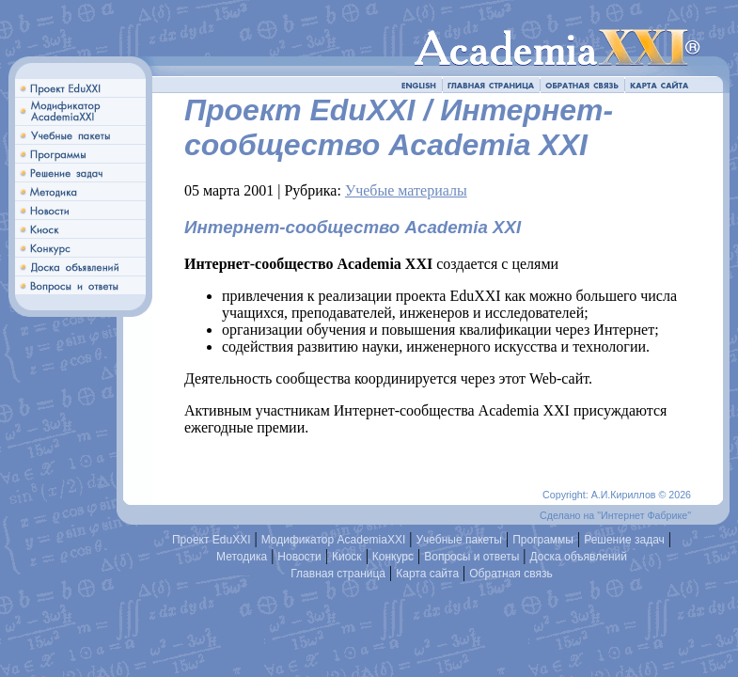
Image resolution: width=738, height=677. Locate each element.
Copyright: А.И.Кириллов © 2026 (616, 494)
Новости (299, 556)
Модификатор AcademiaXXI (333, 539)
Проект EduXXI (211, 539)
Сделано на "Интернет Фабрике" (615, 515)
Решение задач (624, 539)
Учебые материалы (406, 190)
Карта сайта (427, 573)
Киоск (347, 556)
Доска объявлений (578, 556)
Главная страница (337, 573)
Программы (542, 539)
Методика (241, 556)
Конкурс (393, 556)
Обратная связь (510, 573)
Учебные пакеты (459, 539)
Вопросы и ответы (471, 556)
